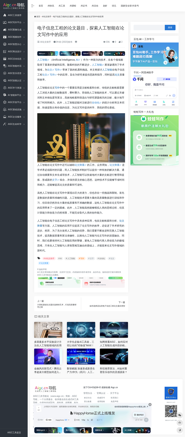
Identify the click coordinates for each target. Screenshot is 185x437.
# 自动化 (101, 258)
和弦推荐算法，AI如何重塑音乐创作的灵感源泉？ (113, 370)
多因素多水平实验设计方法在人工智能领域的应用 (48, 343)
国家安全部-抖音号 (130, 5)
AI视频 (68, 402)
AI (77, 59)
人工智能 (42, 59)
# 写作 (81, 258)
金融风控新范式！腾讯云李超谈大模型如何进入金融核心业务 (48, 370)
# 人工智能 (70, 258)
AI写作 (51, 402)
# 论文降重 (43, 263)
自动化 (95, 102)
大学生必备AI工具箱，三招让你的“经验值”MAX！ (80, 343)
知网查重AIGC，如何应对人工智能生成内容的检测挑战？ (114, 343)
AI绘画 (60, 402)
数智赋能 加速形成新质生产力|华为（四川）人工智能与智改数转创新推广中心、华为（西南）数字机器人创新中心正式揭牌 (81, 370)
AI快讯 (51, 5)
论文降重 (80, 164)
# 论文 (111, 258)
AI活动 (95, 5)
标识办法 (87, 398)
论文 (49, 69)
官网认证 (101, 393)
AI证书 (84, 5)
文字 (54, 179)
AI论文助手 (46, 17)
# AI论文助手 (49, 258)
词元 (114, 5)
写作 (57, 69)
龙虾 (105, 5)
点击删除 (54, 275)
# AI (60, 258)
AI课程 (73, 5)
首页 (41, 5)
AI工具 (62, 5)
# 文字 (91, 258)
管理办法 (87, 393)
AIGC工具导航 (43, 275)
